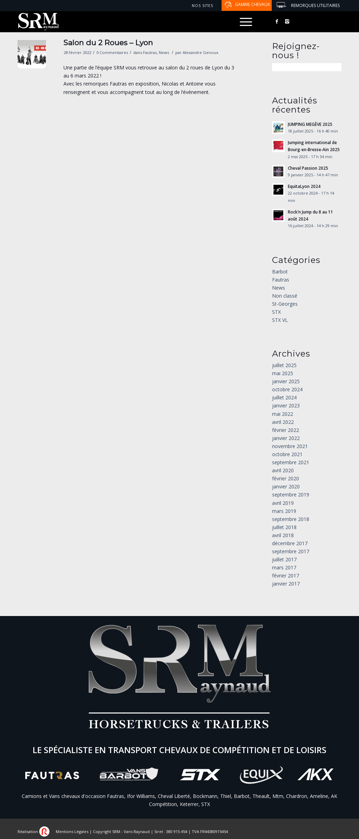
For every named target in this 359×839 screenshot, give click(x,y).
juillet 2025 (284, 365)
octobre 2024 (287, 389)
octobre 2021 (287, 454)
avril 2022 (283, 422)
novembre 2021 (290, 446)
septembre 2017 (290, 551)
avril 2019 (283, 503)
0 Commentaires (112, 52)
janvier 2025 (286, 381)
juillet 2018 (284, 527)
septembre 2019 (290, 494)
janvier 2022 (286, 438)
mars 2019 (284, 511)
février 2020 (285, 478)
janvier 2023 (286, 405)
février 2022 (285, 430)
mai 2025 (282, 373)
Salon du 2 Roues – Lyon (108, 42)
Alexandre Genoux (200, 52)
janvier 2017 (286, 583)
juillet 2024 (284, 397)
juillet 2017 (284, 559)
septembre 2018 (290, 519)
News (164, 52)
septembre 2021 (290, 462)
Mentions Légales (72, 831)
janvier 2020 (286, 486)
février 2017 (285, 575)
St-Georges (285, 303)
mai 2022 (282, 414)
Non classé (284, 295)
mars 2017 (284, 567)
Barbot (280, 271)
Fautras (150, 52)
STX (276, 312)
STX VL (280, 320)
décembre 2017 (289, 543)
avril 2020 (283, 470)
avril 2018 (283, 535)
